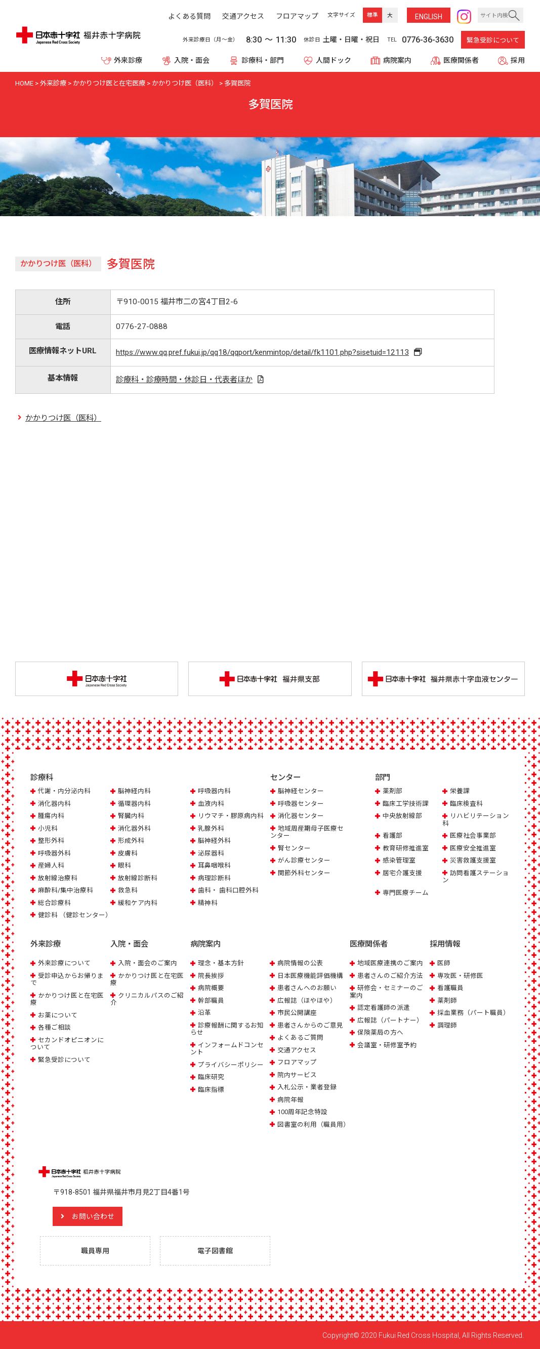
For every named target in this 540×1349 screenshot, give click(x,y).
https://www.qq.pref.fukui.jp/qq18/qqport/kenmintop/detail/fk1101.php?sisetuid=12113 (262, 352)
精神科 (208, 903)
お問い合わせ (93, 1216)
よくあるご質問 (300, 1037)
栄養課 (460, 791)
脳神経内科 (134, 791)
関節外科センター (304, 873)
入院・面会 (192, 60)
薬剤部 (392, 791)
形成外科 (131, 840)
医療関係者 (461, 60)
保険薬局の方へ (380, 1032)
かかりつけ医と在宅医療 (67, 998)
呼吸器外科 (54, 853)
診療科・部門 (262, 60)
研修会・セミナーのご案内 (386, 991)
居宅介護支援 (402, 873)
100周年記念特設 (302, 1111)
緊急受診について (493, 40)
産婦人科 (51, 865)
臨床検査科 (466, 803)
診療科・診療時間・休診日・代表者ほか (183, 379)
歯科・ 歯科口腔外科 (228, 890)
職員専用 (95, 1250)
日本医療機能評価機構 (310, 975)
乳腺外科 (211, 828)
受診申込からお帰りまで (67, 978)
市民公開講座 (297, 1012)
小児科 (48, 828)
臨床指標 (211, 1089)
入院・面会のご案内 (147, 963)
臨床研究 (211, 1076)
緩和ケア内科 (137, 903)
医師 (443, 963)
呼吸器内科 (214, 791)
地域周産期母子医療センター (307, 832)
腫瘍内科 (51, 816)
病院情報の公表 (300, 963)
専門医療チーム (406, 892)
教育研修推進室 (406, 848)
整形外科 (51, 840)
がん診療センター (304, 860)
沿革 (204, 1012)
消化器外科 (134, 828)
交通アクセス (296, 1049)
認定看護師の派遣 (383, 1007)
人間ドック (333, 60)
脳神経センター (301, 791)
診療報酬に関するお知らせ (227, 1028)
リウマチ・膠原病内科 (231, 816)
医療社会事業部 (473, 835)
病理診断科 (214, 878)
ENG (428, 17)
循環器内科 (134, 803)
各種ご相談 (54, 1027)
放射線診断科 (137, 878)
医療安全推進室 (473, 848)
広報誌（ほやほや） (307, 1000)
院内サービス (297, 1074)
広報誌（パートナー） (390, 1020)
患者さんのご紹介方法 (390, 975)
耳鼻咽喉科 (214, 865)
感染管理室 (399, 860)
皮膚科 (128, 853)
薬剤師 (447, 1000)
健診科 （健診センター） (75, 915)
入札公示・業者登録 (307, 1086)
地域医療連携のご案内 (390, 963)
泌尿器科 (211, 853)
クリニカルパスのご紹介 (147, 998)
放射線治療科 (57, 878)
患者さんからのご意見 (310, 1025)
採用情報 (445, 944)
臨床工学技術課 (406, 803)
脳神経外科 (214, 840)
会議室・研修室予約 (387, 1044)
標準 (372, 15)
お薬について (57, 1014)
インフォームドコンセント (227, 1048)
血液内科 (211, 803)
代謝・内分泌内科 (64, 791)
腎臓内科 (131, 816)
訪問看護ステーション (475, 876)
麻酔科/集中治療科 (65, 890)
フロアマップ (297, 1062)
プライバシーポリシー (231, 1064)
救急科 (128, 890)
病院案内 (397, 60)
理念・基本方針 (221, 963)
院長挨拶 (211, 975)
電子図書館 (215, 1250)
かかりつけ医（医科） (63, 418)
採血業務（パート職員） (473, 1012)
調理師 (447, 1025)
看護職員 (450, 988)
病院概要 (211, 988)
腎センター (294, 848)
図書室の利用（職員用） (313, 1124)
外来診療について (64, 963)
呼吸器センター (301, 803)
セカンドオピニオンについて (67, 1043)
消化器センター (301, 816)
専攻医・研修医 (460, 975)
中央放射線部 (402, 816)
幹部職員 (211, 1000)
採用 (518, 60)
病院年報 (290, 1099)
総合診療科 (54, 903)
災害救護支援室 (473, 860)
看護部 (392, 835)
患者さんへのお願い (307, 988)
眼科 (124, 865)
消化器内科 (54, 803)
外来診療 (128, 60)
